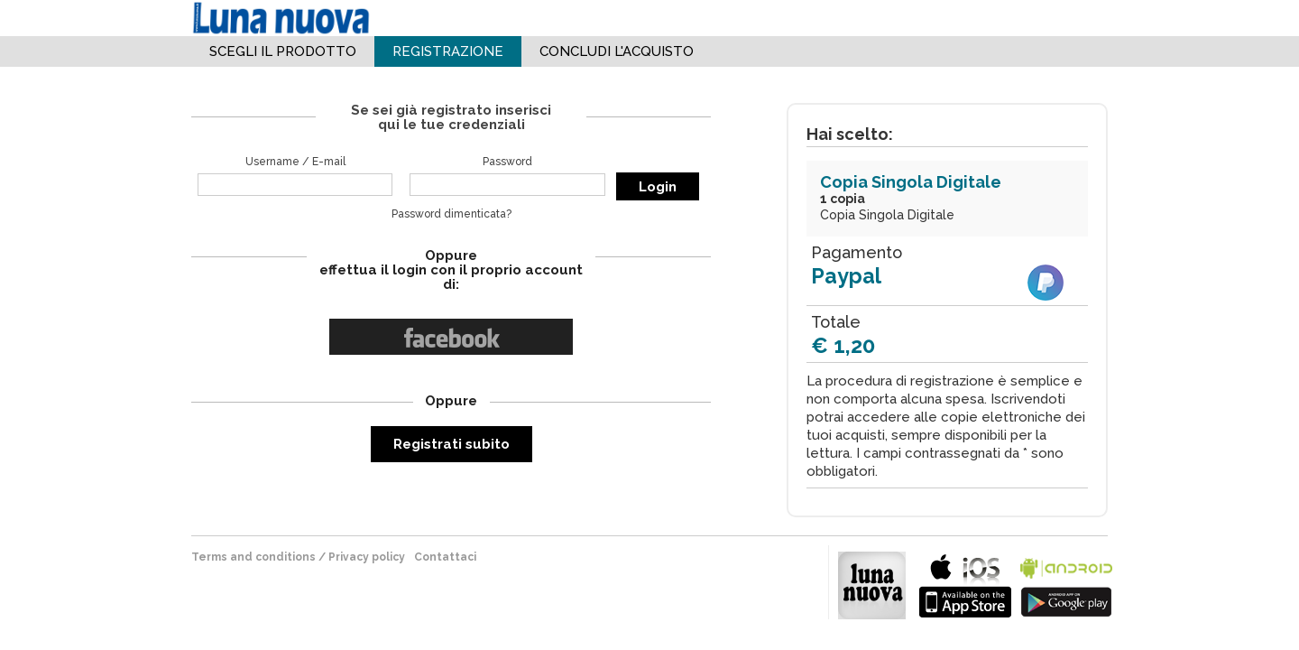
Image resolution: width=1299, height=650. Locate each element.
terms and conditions (253, 557)
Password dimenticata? (451, 214)
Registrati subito (451, 444)
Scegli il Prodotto (282, 51)
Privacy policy (366, 557)
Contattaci (445, 557)
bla (965, 584)
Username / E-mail (295, 161)
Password (507, 161)
